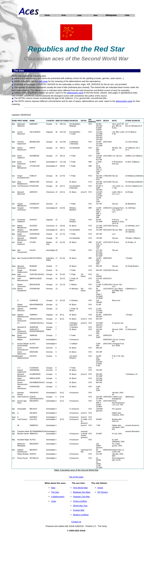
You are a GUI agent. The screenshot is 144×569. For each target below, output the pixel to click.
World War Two (80, 505)
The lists (55, 492)
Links (53, 501)
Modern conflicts (81, 515)
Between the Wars (81, 492)
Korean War (78, 510)
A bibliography (57, 496)
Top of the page (76, 477)
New (53, 488)
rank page (43, 81)
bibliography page (75, 93)
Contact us (76, 522)
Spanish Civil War (81, 496)
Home (100, 488)
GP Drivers (102, 492)
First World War (80, 488)
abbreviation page (124, 101)
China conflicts (80, 501)
